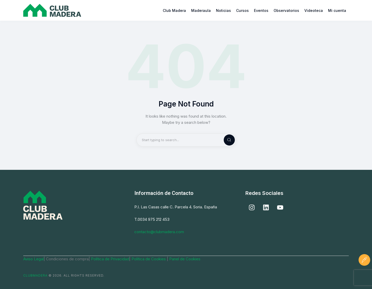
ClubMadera (35, 275)
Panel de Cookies (184, 258)
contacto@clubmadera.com (159, 231)
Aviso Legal (33, 258)
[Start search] (225, 140)
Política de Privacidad (110, 258)
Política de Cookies (149, 258)
